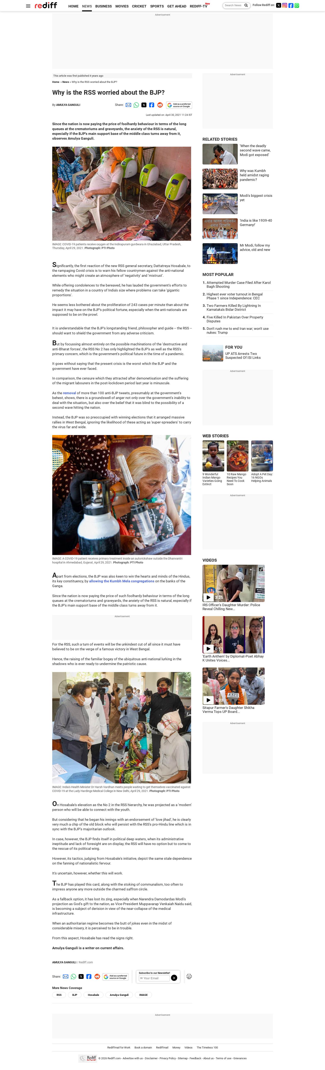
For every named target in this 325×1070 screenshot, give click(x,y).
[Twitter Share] (143, 105)
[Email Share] (128, 105)
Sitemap (183, 1058)
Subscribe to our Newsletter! (154, 973)
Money (176, 1047)
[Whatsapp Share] (135, 105)
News (65, 81)
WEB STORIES (216, 436)
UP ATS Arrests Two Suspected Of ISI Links (243, 356)
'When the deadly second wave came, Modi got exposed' (255, 150)
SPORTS (157, 6)
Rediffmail (162, 1047)
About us (208, 1058)
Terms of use (223, 1058)
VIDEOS (210, 560)
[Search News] (245, 5)
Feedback (195, 1058)
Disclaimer (151, 1058)
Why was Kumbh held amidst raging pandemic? (254, 175)
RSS (59, 994)
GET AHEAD (176, 6)
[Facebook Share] (151, 105)
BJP (74, 994)
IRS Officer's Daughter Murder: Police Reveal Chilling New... (231, 607)
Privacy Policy (168, 1058)
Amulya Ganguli (119, 994)
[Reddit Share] (159, 105)
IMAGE (143, 994)
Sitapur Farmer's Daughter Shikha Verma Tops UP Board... (228, 710)
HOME (73, 6)
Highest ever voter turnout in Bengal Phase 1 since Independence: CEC (235, 296)
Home (55, 81)
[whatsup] (297, 5)
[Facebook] (291, 5)
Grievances (240, 1058)
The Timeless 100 (207, 1047)
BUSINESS (103, 6)
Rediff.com (114, 1058)
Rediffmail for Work (118, 1047)
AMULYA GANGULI (68, 104)
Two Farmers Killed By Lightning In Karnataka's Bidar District (234, 308)
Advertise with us (133, 1058)
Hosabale (93, 994)
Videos (188, 1047)
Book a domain (143, 1047)
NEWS (87, 6)
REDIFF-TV (198, 6)
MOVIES (122, 6)
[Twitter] (278, 5)
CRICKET (139, 6)
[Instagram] (285, 5)
